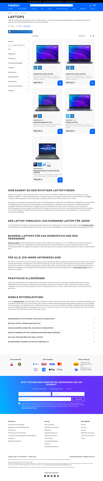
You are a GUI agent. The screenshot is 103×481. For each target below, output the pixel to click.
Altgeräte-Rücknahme (14, 441)
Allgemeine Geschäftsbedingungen (18, 427)
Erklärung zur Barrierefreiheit (17, 433)
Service (93, 9)
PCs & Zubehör (22, 9)
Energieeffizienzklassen (51, 446)
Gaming (34, 9)
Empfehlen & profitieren (51, 427)
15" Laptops (19, 26)
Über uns (84, 427)
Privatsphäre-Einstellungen (16, 425)
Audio (50, 9)
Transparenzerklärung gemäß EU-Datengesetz (22, 435)
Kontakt (83, 425)
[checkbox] (9, 45)
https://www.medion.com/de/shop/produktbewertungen (58, 464)
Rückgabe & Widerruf (50, 433)
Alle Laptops (24, 13)
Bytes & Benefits (49, 425)
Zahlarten (47, 444)
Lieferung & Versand (50, 435)
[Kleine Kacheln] (90, 36)
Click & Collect (48, 438)
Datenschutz (12, 430)
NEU (74, 9)
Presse (83, 438)
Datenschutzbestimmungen (29, 408)
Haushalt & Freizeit (62, 9)
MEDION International (87, 433)
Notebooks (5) (15, 49)
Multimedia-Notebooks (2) (18, 47)
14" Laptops (11, 26)
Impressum (11, 438)
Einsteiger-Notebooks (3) (18, 45)
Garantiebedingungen (51, 441)
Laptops (10, 9)
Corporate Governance (88, 435)
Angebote (83, 9)
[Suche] (72, 5)
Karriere (83, 430)
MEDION (10, 13)
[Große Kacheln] (93, 36)
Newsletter (47, 430)
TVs (42, 9)
